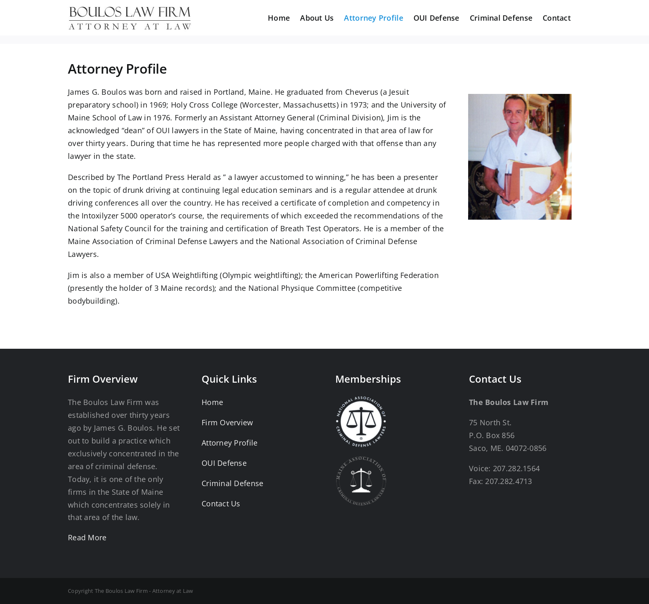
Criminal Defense (232, 483)
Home (212, 402)
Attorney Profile (229, 443)
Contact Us (221, 503)
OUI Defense (224, 463)
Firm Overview (227, 422)
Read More (87, 537)
